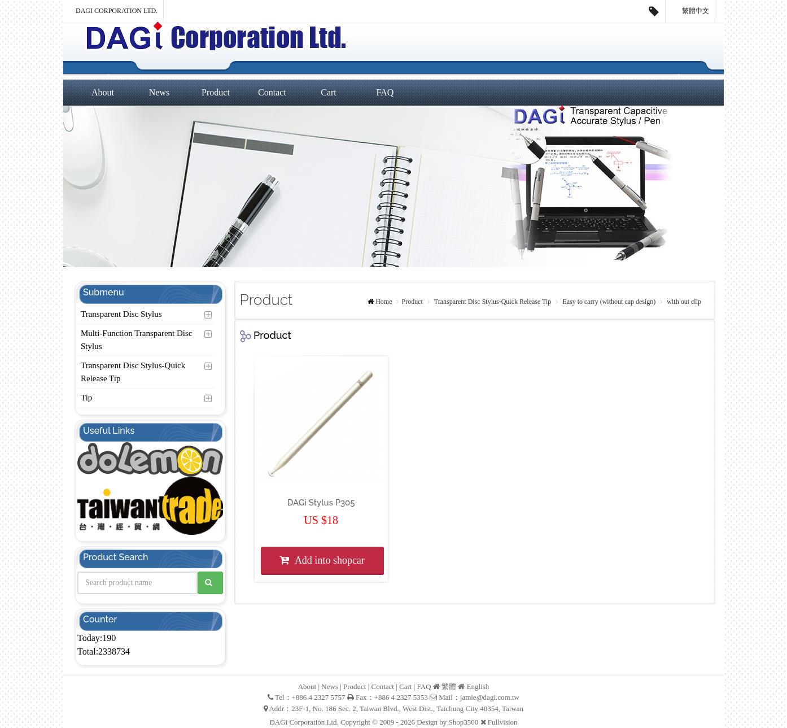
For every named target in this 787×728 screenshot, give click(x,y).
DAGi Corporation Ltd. (117, 11)
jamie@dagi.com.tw (489, 697)
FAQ (385, 92)
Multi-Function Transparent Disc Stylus (137, 340)
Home (383, 302)
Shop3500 (464, 722)
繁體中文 (690, 11)
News (159, 92)
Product (216, 92)
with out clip (683, 302)
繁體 (448, 686)
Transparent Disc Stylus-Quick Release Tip (133, 372)
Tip (86, 397)
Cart (328, 92)
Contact (272, 92)
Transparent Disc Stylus (121, 314)
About (102, 92)
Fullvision (503, 722)
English (478, 686)
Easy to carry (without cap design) (608, 302)
